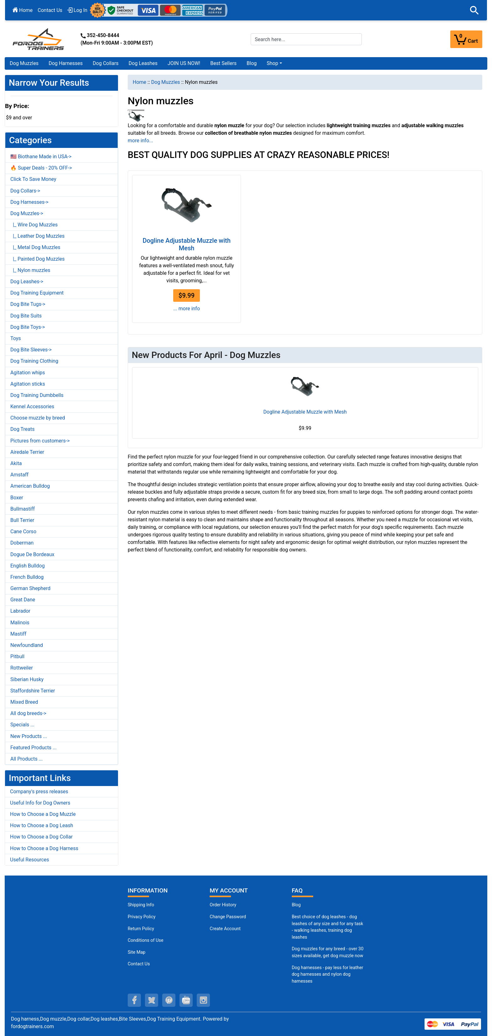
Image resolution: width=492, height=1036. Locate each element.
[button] (474, 10)
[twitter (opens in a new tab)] (151, 1000)
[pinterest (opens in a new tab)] (169, 1000)
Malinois (19, 623)
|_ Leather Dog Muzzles (37, 236)
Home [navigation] (139, 82)
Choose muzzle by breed (37, 418)
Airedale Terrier (27, 452)
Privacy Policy (142, 916)
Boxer (16, 498)
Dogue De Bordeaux (32, 554)
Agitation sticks (27, 384)
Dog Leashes (143, 63)
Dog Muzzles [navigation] (165, 82)
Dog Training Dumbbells (36, 395)
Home (23, 10)
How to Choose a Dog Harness (44, 848)
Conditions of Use (145, 940)
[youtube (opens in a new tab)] (186, 1000)
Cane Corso (23, 531)
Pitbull (17, 656)
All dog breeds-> (28, 713)
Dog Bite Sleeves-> (31, 350)
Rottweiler (21, 668)
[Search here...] (306, 39)
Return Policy (141, 928)
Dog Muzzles (24, 63)
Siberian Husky (27, 679)
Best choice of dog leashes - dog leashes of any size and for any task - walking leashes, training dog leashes (327, 927)
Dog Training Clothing (34, 361)
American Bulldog (30, 486)
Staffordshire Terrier (32, 691)
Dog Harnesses (66, 63)
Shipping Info (141, 905)
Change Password (228, 916)
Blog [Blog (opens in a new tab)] (252, 63)
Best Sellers (223, 63)
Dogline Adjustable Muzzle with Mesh (186, 244)
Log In (77, 10)
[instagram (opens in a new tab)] (203, 1000)
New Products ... (28, 736)
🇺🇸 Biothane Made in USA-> (41, 157)
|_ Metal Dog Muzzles (35, 247)
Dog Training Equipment (37, 293)
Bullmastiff (22, 509)
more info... (140, 141)
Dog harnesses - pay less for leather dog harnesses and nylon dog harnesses (327, 974)
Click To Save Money (33, 179)
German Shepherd (30, 588)
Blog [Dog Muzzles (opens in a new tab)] (296, 905)
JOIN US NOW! (184, 63)
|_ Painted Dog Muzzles (37, 259)
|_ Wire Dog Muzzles (34, 225)
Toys (15, 338)
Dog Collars (106, 63)
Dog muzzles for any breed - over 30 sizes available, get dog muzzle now (328, 952)
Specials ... (22, 725)
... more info (186, 309)
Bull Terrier (22, 520)
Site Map (136, 952)
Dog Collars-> (25, 191)
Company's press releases (39, 792)
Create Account (225, 928)
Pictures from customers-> (40, 441)
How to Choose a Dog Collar (41, 837)
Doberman (22, 543)
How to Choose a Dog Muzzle (43, 814)
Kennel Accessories (32, 407)
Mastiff (18, 634)
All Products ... (26, 759)
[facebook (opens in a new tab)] (134, 1000)
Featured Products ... (33, 748)
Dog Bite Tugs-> (27, 304)
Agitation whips (27, 373)
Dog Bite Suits (26, 316)
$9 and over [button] (19, 118)
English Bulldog (27, 566)
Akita (16, 463)
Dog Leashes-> (26, 282)
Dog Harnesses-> (29, 202)
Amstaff (19, 475)
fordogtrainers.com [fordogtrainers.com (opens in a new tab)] (32, 1026)
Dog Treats (22, 429)
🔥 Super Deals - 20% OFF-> (41, 168)
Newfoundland (26, 645)
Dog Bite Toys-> (27, 327)
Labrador (20, 611)
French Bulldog (27, 577)
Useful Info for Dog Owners (40, 803)
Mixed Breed (24, 702)
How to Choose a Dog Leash (41, 825)
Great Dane (22, 600)
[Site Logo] (39, 39)
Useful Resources (29, 860)
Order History (223, 905)
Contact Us (50, 10)
